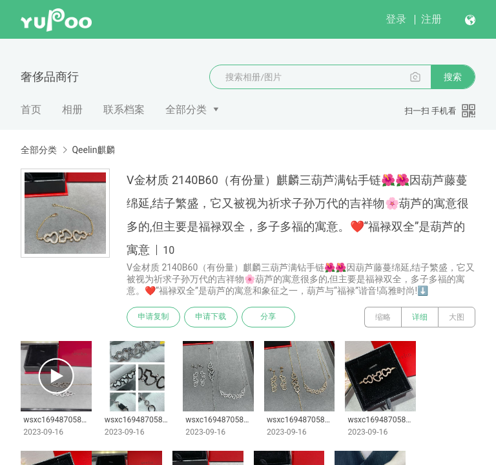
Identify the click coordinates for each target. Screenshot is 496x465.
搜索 (453, 77)
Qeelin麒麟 (93, 150)
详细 (420, 317)
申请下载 (211, 317)
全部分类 (186, 109)
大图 (456, 317)
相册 (72, 109)
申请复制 (153, 317)
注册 (431, 19)
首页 (31, 109)
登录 (396, 19)
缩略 (383, 317)
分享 (270, 317)
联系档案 (124, 109)
